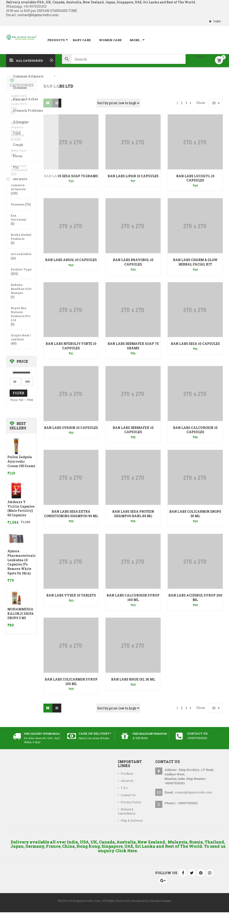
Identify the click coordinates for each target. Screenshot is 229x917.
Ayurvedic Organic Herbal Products (19, 129)
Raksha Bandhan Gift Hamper (21, 289)
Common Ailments (18, 187)
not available (21, 254)
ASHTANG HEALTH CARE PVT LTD (19, 102)
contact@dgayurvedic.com (38, 15)
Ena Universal (18, 217)
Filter (18, 393)
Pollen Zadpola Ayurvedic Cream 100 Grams (21, 461)
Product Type (21, 269)
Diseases (17, 204)
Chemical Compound (19, 168)
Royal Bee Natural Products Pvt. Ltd (21, 314)
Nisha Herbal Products (21, 237)
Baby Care (18, 150)
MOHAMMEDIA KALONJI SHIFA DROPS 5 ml (20, 613)
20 (214, 103)
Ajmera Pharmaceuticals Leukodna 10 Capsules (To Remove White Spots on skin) (21, 562)
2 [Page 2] (182, 103)
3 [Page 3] (186, 103)
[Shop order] (118, 103)
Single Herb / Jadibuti (21, 337)
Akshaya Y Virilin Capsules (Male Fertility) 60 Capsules (20, 508)
